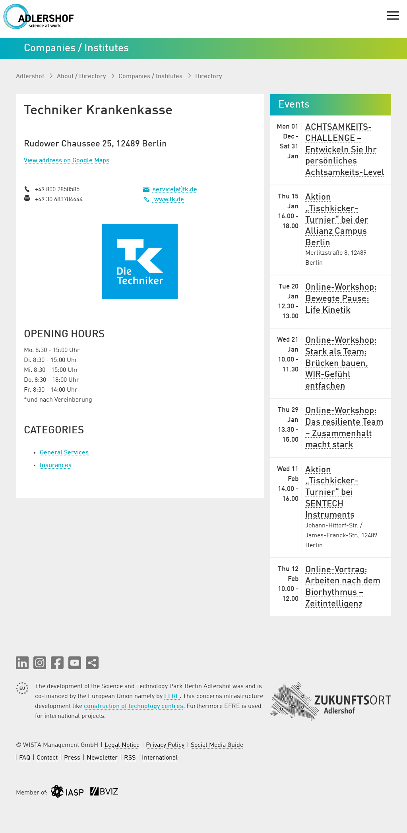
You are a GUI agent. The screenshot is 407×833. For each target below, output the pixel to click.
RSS (130, 758)
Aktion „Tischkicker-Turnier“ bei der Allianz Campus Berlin (336, 220)
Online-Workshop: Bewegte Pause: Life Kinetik (341, 298)
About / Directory (82, 76)
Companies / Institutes (151, 76)
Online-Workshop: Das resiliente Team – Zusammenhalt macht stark (344, 427)
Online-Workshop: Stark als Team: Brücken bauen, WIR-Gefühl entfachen (341, 363)
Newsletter (102, 758)
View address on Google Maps (66, 161)
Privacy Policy (165, 745)
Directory (208, 76)
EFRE (172, 696)
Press (72, 758)
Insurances (56, 465)
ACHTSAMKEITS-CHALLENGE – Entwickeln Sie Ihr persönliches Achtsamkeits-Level (344, 150)
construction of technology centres (133, 706)
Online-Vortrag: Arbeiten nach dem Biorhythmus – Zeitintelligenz (342, 587)
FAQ (24, 758)
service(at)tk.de (175, 190)
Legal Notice (122, 745)
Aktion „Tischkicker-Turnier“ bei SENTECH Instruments (331, 492)
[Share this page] (92, 662)
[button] (22, 662)
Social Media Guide (217, 745)
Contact (47, 758)
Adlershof (31, 76)
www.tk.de (163, 199)
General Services (64, 453)
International (160, 758)
